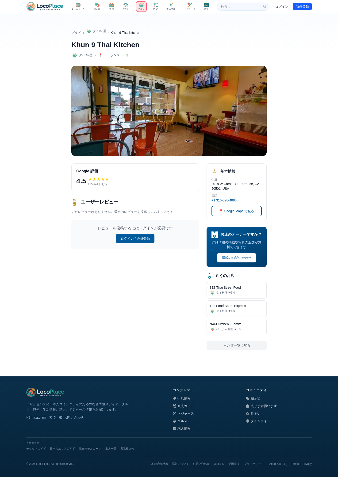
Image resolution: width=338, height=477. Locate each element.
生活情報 (182, 398)
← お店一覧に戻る (236, 345)
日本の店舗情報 (158, 464)
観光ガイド (183, 406)
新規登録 (302, 6)
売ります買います (261, 406)
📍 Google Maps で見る (236, 211)
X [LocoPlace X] (52, 417)
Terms (295, 464)
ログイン (281, 6)
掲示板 (253, 398)
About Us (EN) (278, 464)
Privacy (307, 464)
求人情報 (182, 428)
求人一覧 (110, 448)
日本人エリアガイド (62, 448)
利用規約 (234, 464)
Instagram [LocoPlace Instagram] (36, 417)
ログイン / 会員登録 (135, 238)
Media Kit (219, 464)
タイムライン (258, 421)
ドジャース (183, 413)
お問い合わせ (71, 417)
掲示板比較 (127, 448)
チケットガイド (36, 448)
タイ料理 (96, 31)
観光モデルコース (90, 448)
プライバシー (252, 464)
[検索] (265, 6)
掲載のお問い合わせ (236, 258)
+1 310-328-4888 (224, 200)
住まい (253, 413)
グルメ (76, 32)
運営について (180, 464)
